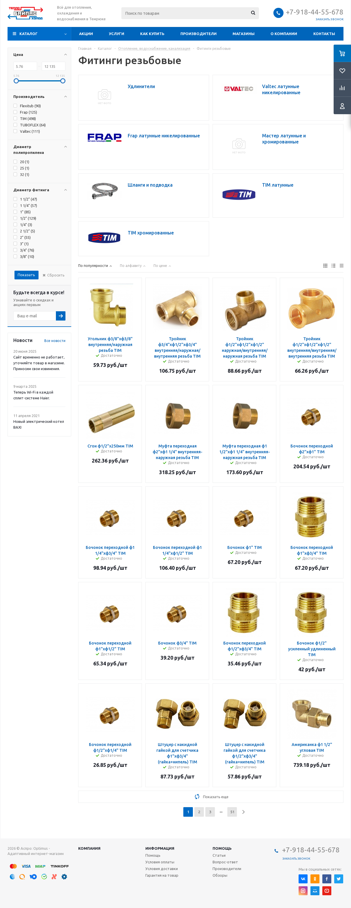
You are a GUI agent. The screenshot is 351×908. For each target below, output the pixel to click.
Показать (26, 275)
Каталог (28, 34)
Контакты (324, 34)
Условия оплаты (159, 862)
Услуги (116, 34)
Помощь (222, 848)
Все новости (54, 341)
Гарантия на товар (161, 875)
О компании (283, 34)
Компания (89, 848)
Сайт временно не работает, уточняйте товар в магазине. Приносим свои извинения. (39, 363)
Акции (86, 34)
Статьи (219, 855)
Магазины (244, 34)
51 (232, 812)
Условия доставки (161, 869)
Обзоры (220, 875)
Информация (159, 848)
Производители (198, 34)
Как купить (152, 34)
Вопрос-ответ (225, 862)
